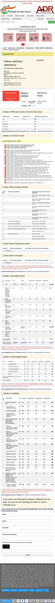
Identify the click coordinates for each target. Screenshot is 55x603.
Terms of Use (39, 590)
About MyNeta (50, 18)
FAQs (46, 590)
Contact (32, 590)
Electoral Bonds (5, 18)
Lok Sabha (10, 15)
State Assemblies (19, 15)
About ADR (41, 18)
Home (3, 15)
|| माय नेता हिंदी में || (16, 18)
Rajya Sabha (30, 15)
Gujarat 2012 (11, 48)
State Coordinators (23, 590)
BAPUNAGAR (30, 48)
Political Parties (40, 15)
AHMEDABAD (20, 48)
